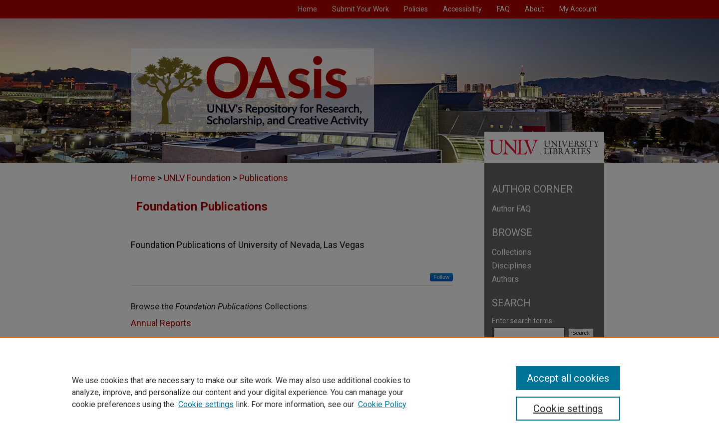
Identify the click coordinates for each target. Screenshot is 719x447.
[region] (359, 392)
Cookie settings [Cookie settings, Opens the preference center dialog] (568, 409)
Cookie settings (206, 404)
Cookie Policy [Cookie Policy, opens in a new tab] (382, 404)
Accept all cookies (568, 378)
